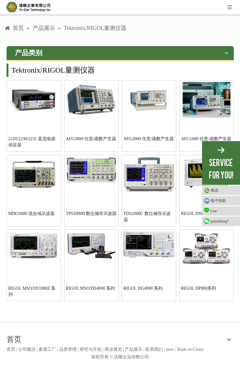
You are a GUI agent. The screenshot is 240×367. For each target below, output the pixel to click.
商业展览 (113, 349)
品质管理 (68, 349)
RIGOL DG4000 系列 (143, 288)
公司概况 (26, 349)
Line (210, 210)
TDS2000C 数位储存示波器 (147, 216)
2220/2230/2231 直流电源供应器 (31, 141)
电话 (214, 190)
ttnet (170, 349)
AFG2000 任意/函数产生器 (149, 138)
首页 (11, 349)
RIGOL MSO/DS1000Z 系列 (32, 291)
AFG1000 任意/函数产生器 (206, 138)
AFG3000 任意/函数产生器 (91, 138)
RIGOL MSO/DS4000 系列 (90, 288)
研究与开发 (90, 349)
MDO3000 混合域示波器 (31, 213)
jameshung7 (220, 221)
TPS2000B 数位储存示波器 (91, 213)
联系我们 (154, 349)
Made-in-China (190, 349)
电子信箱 (218, 200)
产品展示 (133, 349)
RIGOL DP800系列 (198, 288)
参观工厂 (47, 349)
